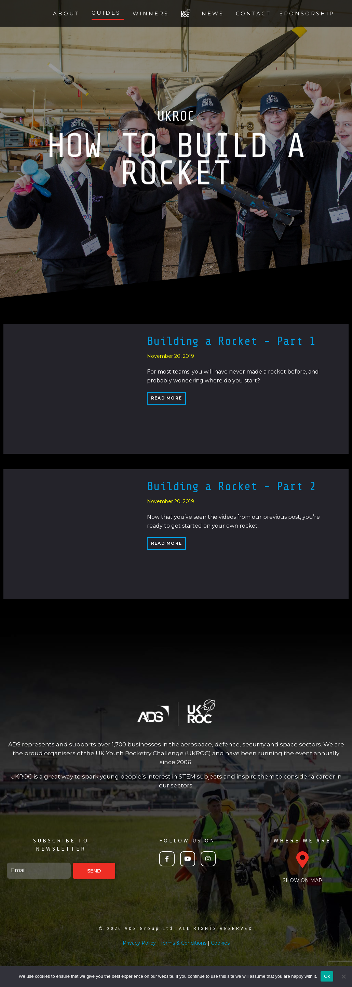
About (66, 13)
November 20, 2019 (170, 356)
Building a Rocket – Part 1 (231, 341)
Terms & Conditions (183, 943)
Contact (253, 13)
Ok (327, 976)
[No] (343, 976)
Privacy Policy (139, 943)
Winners (151, 13)
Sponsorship (307, 13)
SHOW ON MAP (302, 880)
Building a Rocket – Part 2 (231, 486)
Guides (106, 13)
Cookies (220, 943)
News (213, 13)
